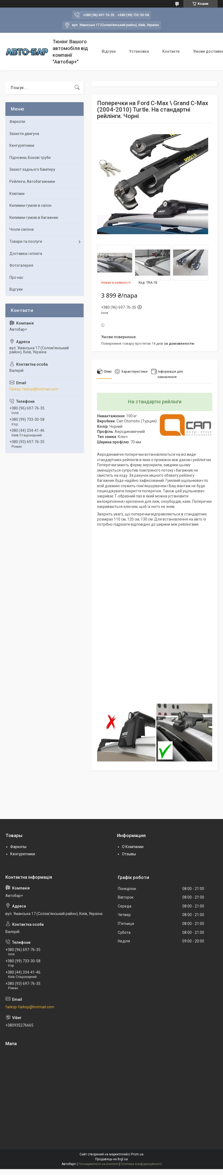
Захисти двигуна (24, 133)
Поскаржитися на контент (98, 1164)
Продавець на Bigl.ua (111, 1159)
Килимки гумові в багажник (33, 217)
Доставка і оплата (25, 253)
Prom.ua (137, 1154)
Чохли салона (21, 229)
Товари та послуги (25, 241)
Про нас (16, 277)
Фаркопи (17, 121)
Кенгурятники (21, 145)
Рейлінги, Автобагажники (32, 181)
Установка (139, 51)
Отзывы (129, 854)
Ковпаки (17, 193)
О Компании (132, 847)
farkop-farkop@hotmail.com (33, 389)
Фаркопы (18, 847)
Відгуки (109, 51)
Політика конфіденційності (141, 1164)
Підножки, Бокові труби (30, 157)
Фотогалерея (21, 265)
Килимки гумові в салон (30, 205)
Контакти (171, 51)
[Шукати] (77, 87)
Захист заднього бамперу (32, 169)
